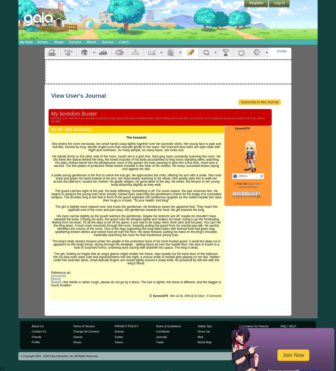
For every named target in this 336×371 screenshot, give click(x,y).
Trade (160, 342)
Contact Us (39, 331)
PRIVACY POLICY (127, 326)
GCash (42, 42)
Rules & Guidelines (168, 326)
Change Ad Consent (86, 331)
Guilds (119, 337)
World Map (205, 342)
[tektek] (56, 282)
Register (256, 4)
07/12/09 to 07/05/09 (244, 193)
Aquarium (120, 52)
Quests (206, 52)
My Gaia (26, 42)
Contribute (163, 331)
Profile (282, 51)
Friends (171, 52)
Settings (257, 52)
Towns (119, 342)
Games (107, 42)
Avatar (68, 52)
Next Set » (255, 183)
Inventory (136, 52)
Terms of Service (84, 326)
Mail (152, 52)
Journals (161, 337)
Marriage (241, 52)
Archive (243, 187)
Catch (124, 42)
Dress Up (204, 331)
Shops (59, 42)
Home (253, 187)
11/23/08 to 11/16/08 (244, 196)
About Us (38, 326)
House (84, 52)
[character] (58, 276)
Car (104, 52)
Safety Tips (205, 326)
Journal (190, 52)
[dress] (56, 279)
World (91, 42)
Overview (52, 52)
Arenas (119, 331)
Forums (75, 42)
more (94, 52)
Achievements (225, 52)
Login (279, 4)
